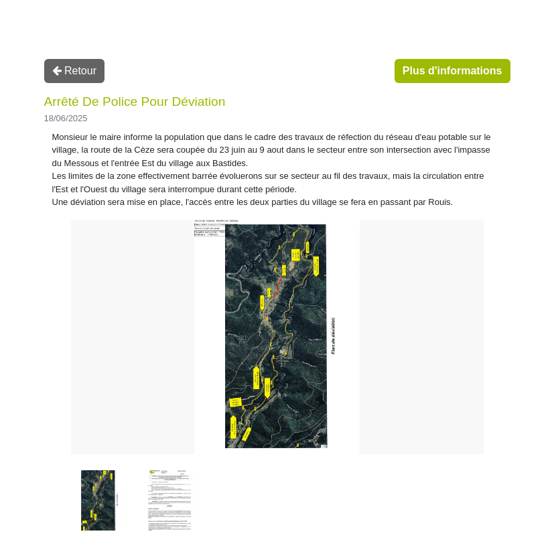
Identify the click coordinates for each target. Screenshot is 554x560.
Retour (74, 70)
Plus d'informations (452, 70)
